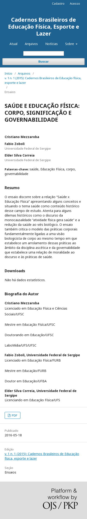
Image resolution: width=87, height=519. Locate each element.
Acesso (75, 3)
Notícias (51, 44)
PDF (14, 415)
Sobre (70, 44)
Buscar (43, 61)
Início (8, 73)
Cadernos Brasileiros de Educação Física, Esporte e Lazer (43, 26)
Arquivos (31, 44)
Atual (13, 44)
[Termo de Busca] (43, 53)
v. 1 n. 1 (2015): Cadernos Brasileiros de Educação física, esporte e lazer (43, 80)
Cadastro (58, 3)
